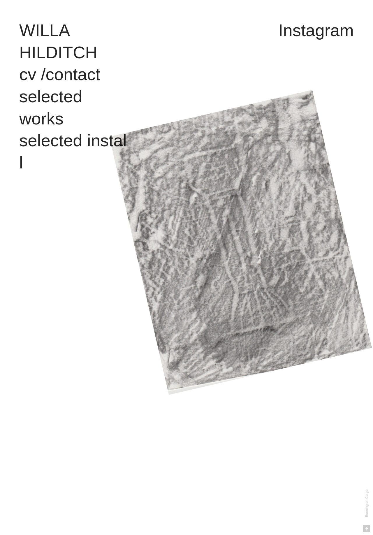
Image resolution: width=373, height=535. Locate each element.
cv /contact (59, 74)
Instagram (316, 30)
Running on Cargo (367, 503)
